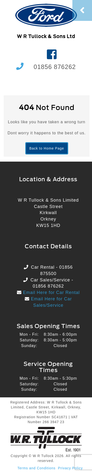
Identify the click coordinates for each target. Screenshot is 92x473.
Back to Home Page (46, 148)
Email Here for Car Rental (51, 292)
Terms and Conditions (36, 468)
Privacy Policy (70, 468)
